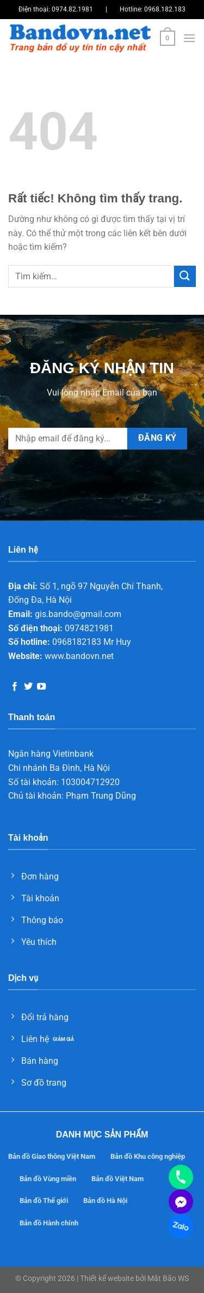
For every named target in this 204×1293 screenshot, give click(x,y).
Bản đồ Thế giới (44, 1200)
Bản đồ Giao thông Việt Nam (51, 1156)
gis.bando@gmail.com (78, 614)
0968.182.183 (165, 9)
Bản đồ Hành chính (49, 1223)
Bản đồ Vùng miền (48, 1179)
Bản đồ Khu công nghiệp (147, 1156)
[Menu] (189, 38)
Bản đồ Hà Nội (105, 1200)
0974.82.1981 (72, 9)
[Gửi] (185, 276)
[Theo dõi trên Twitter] (28, 687)
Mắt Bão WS (168, 1278)
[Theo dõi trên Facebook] (14, 687)
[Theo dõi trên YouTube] (41, 687)
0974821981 (89, 628)
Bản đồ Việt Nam (117, 1179)
